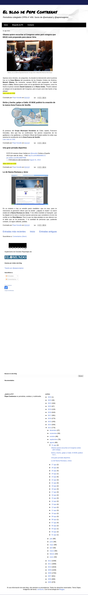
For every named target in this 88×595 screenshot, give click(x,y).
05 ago (54, 526)
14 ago (54, 501)
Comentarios (11, 279)
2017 (50, 415)
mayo (52, 545)
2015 (50, 421)
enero (52, 557)
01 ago (54, 535)
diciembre (53, 430)
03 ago (54, 532)
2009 (50, 570)
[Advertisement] (16, 305)
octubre (52, 436)
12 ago (54, 507)
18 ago (54, 489)
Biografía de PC (17, 25)
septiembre (54, 439)
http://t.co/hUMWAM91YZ (37, 155)
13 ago (54, 504)
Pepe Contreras (8, 285)
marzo (52, 551)
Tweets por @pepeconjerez (14, 268)
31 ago (54, 445)
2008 (50, 573)
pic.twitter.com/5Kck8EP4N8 (16, 158)
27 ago (54, 464)
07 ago (54, 523)
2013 (50, 428)
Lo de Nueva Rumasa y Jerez (15, 172)
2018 (50, 412)
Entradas (10, 276)
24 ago (54, 474)
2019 (50, 409)
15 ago (54, 498)
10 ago (54, 513)
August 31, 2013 (35, 160)
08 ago (54, 519)
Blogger (62, 589)
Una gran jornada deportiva (15, 148)
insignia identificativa (9, 290)
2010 (50, 567)
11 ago (54, 510)
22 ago (54, 480)
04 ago (54, 529)
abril (51, 548)
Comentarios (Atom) (20, 236)
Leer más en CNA (9, 93)
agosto (52, 442)
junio (51, 542)
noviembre (53, 433)
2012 (50, 561)
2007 (50, 576)
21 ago (54, 483)
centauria (40, 589)
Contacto (31, 25)
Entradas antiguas (48, 231)
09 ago (54, 516)
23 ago (54, 477)
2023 (50, 400)
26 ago (54, 468)
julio (51, 539)
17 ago (54, 492)
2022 (50, 403)
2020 (50, 406)
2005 (50, 582)
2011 (50, 564)
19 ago (54, 486)
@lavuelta (33, 153)
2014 (50, 425)
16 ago (54, 495)
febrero (52, 554)
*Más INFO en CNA (9, 164)
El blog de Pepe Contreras (30, 12)
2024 (50, 397)
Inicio (6, 25)
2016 (50, 418)
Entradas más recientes (14, 231)
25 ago (54, 471)
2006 (50, 579)
